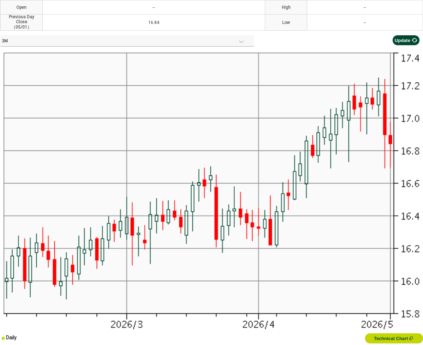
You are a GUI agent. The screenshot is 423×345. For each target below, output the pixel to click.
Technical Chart (393, 338)
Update (406, 40)
